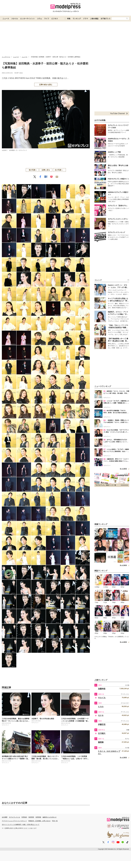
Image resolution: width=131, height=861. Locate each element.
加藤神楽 (101, 689)
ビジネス (54, 18)
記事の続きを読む (45, 84)
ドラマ (85, 18)
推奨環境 (31, 817)
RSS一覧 (55, 821)
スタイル (14, 18)
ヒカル (101, 707)
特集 (68, 18)
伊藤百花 (101, 724)
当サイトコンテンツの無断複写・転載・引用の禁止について (20, 824)
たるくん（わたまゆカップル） (109, 752)
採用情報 (38, 817)
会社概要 (4, 817)
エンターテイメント (27, 18)
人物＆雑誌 (94, 18)
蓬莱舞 (101, 742)
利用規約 (24, 817)
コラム (39, 18)
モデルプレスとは (14, 817)
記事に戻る (46, 170)
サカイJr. (102, 698)
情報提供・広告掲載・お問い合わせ (39, 821)
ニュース (6, 18)
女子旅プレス (105, 18)
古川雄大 (101, 733)
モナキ (101, 715)
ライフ (46, 18)
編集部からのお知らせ (49, 817)
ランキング (77, 18)
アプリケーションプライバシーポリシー (14, 821)
